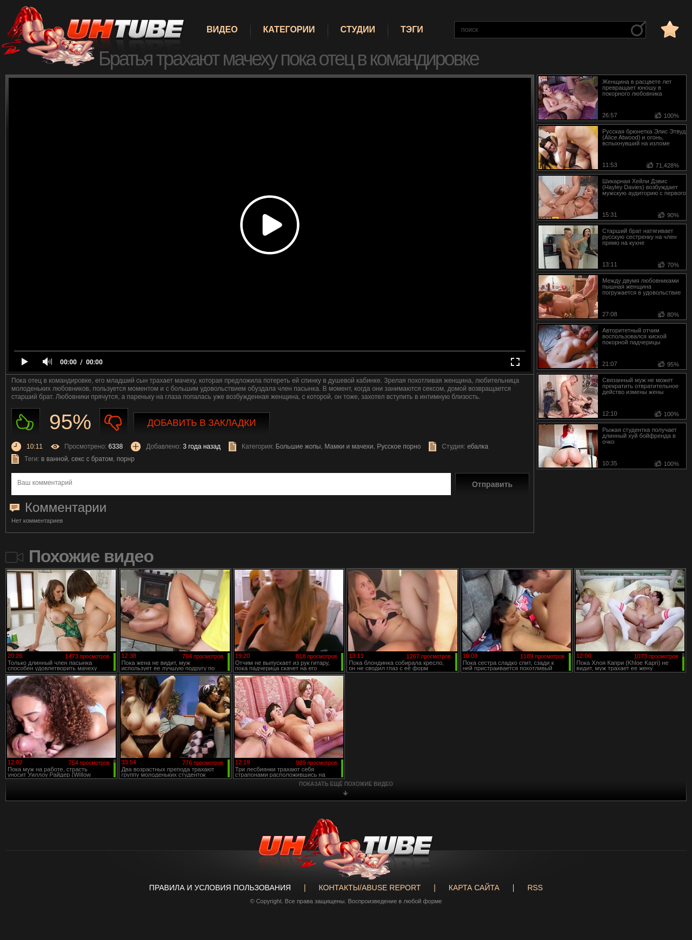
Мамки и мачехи (348, 446)
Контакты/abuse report (370, 887)
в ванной (54, 459)
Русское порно (399, 446)
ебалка (477, 446)
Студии (358, 29)
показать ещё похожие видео (346, 784)
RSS (535, 887)
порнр (126, 459)
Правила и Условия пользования (220, 887)
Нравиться (25, 422)
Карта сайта (474, 887)
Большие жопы (298, 446)
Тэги (412, 29)
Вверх (667, 884)
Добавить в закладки (202, 423)
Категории (289, 29)
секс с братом (92, 459)
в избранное (668, 29)
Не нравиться (113, 422)
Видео (222, 29)
